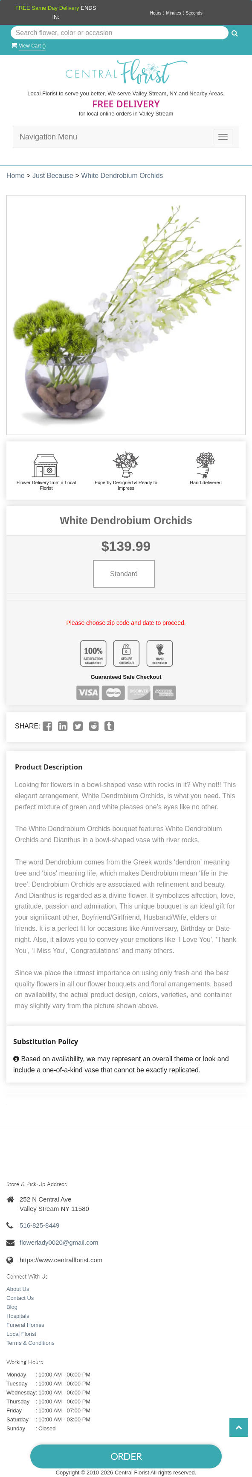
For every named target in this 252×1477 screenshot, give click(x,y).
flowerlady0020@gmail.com (59, 1242)
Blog (11, 1307)
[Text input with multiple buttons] (120, 33)
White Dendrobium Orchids (122, 175)
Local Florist (21, 1334)
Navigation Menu (48, 137)
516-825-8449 (39, 1225)
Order (126, 1456)
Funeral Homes (25, 1325)
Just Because (52, 175)
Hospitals (17, 1316)
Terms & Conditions (30, 1343)
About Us (17, 1289)
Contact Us (20, 1298)
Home (15, 175)
